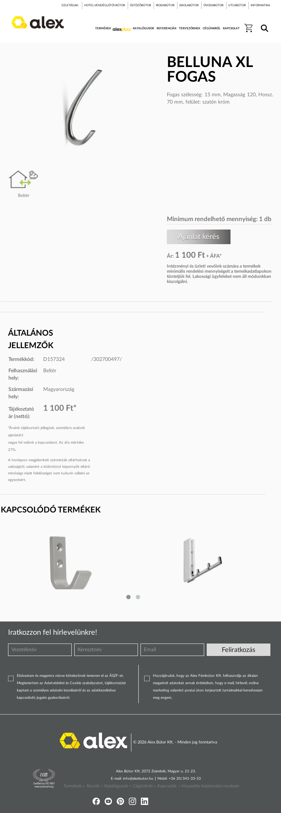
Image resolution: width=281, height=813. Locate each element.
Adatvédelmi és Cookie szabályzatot (73, 683)
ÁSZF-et (116, 676)
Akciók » (94, 786)
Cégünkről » (144, 786)
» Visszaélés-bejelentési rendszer (208, 786)
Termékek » (74, 786)
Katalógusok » (117, 786)
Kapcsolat (166, 786)
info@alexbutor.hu (138, 778)
